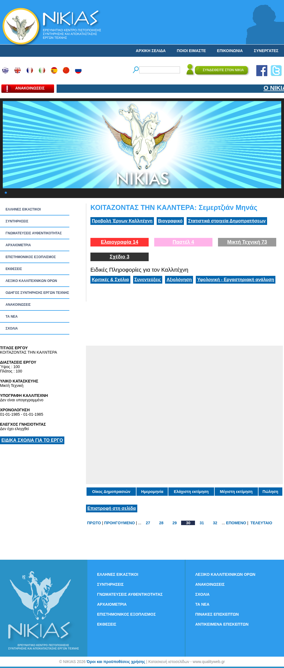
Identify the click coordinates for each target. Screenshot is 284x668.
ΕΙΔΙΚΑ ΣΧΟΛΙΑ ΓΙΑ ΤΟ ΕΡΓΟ (32, 440)
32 (215, 523)
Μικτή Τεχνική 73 (247, 242)
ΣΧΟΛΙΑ (12, 328)
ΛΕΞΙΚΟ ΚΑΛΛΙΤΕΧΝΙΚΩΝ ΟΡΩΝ (31, 281)
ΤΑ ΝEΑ (12, 316)
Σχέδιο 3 (119, 257)
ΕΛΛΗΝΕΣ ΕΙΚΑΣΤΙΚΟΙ (23, 209)
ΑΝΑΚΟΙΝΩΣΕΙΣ (18, 305)
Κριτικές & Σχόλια (110, 279)
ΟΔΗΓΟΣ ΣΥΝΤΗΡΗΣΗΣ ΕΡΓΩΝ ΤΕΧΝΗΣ (37, 293)
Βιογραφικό (170, 221)
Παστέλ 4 (183, 242)
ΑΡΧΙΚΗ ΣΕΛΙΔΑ (151, 50)
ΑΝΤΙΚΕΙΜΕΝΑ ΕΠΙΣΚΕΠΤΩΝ (221, 624)
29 (175, 523)
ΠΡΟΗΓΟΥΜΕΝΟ (119, 523)
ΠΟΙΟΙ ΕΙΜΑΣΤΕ (191, 50)
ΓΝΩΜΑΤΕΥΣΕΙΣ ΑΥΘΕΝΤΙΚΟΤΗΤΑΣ (34, 233)
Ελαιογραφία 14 (119, 242)
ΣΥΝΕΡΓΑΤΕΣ (266, 50)
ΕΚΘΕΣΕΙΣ (14, 269)
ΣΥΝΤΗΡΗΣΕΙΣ (17, 221)
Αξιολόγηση (179, 279)
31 (202, 523)
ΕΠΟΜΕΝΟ (236, 523)
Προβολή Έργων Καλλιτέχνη (122, 221)
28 (161, 523)
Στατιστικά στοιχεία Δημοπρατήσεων (227, 221)
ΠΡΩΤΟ (94, 523)
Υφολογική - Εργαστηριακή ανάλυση (235, 279)
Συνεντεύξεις (148, 279)
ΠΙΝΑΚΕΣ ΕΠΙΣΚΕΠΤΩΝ (217, 614)
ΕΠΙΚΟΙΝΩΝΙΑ (230, 50)
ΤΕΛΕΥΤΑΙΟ (261, 523)
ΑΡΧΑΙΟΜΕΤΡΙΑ (18, 245)
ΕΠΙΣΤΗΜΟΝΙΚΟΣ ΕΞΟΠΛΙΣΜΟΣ (31, 257)
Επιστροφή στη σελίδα (111, 508)
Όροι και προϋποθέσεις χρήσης (116, 661)
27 (148, 523)
